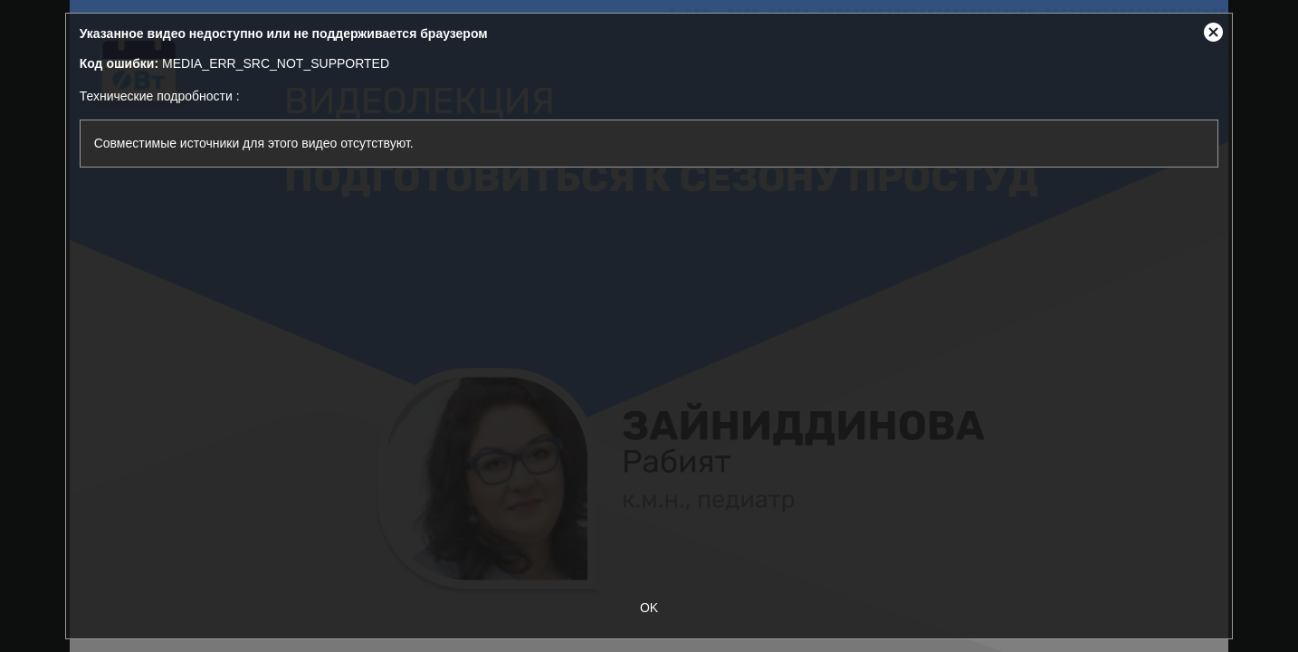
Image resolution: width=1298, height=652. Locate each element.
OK (649, 607)
